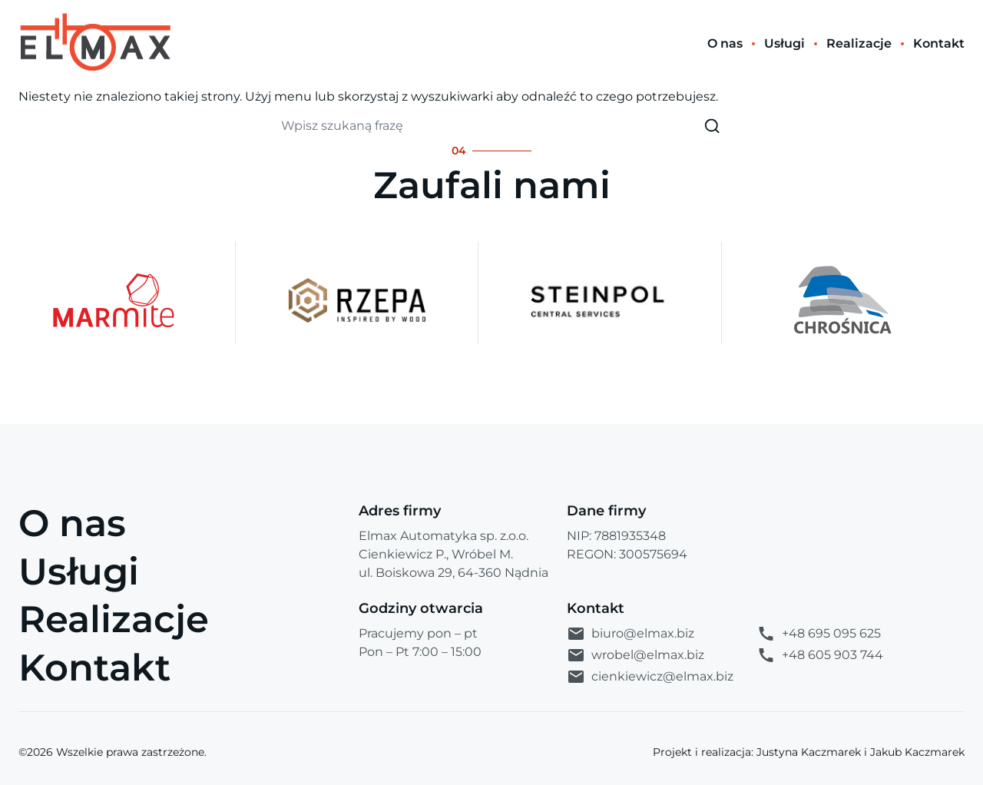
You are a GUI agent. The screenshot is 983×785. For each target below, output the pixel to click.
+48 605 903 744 (819, 655)
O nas (72, 523)
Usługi (78, 571)
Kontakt (94, 667)
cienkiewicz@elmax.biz (650, 676)
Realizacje (113, 619)
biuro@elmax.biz (630, 633)
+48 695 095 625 (818, 633)
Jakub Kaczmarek (917, 752)
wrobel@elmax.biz (635, 655)
